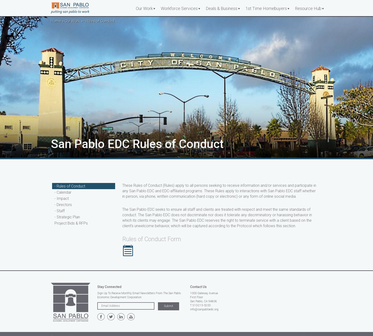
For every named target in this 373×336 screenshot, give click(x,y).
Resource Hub (308, 8)
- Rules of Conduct (69, 186)
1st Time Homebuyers (266, 8)
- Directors (63, 204)
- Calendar (62, 192)
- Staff (59, 211)
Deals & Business (221, 8)
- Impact (61, 198)
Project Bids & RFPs (71, 223)
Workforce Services (179, 8)
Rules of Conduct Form (151, 239)
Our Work (144, 8)
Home (56, 21)
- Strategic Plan (67, 217)
